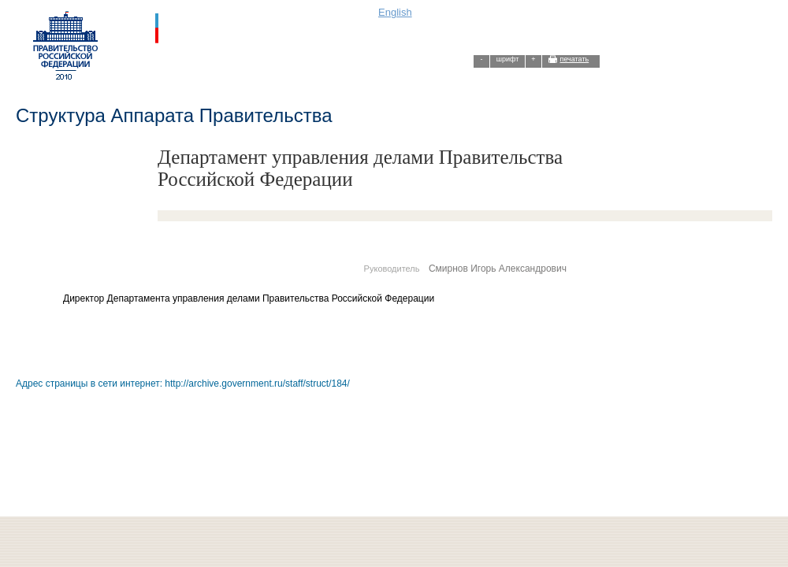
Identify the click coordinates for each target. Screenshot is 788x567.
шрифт (507, 59)
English (395, 12)
